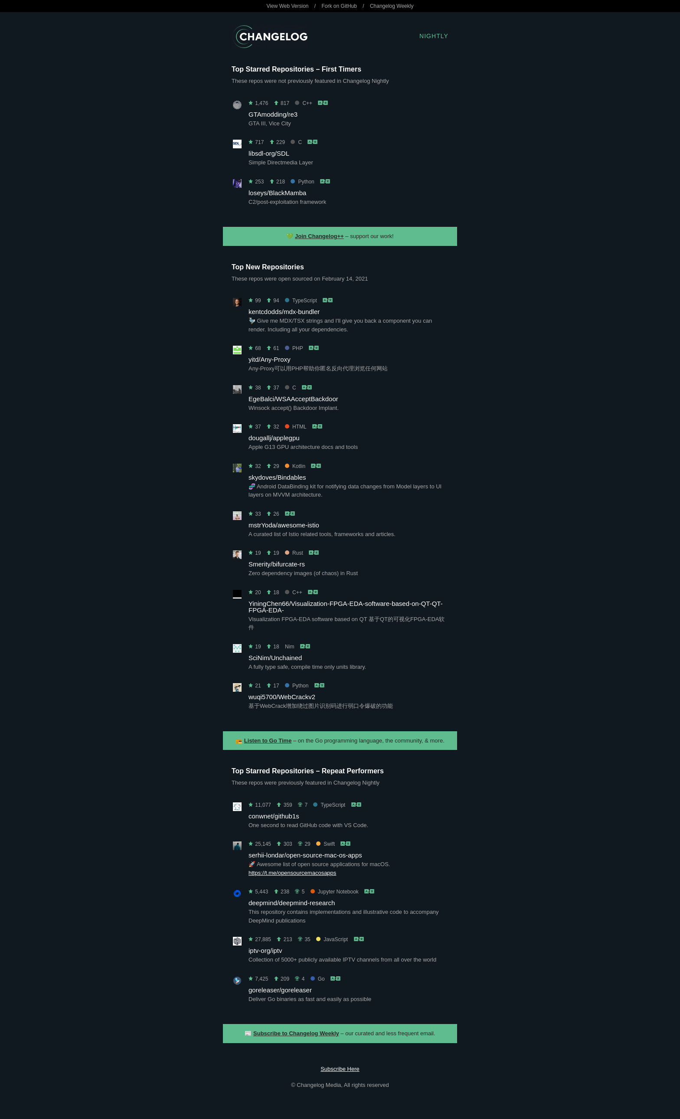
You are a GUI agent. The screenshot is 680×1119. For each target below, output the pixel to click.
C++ (303, 103)
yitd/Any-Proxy (269, 359)
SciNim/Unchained (275, 657)
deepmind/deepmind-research (291, 902)
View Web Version (288, 6)
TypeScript (301, 301)
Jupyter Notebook (335, 892)
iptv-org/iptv (265, 950)
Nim (289, 647)
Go (318, 979)
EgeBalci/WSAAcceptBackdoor (293, 398)
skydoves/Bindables (277, 477)
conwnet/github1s (273, 816)
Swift (325, 844)
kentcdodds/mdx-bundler (284, 311)
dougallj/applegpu (274, 438)
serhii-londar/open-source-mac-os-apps (305, 855)
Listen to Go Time (268, 740)
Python (302, 182)
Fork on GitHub (339, 6)
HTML (295, 427)
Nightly (433, 36)
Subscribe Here (340, 1069)
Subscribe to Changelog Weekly (296, 1033)
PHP (294, 348)
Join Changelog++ (319, 236)
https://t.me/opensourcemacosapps (292, 873)
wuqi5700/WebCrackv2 (281, 696)
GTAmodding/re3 (273, 114)
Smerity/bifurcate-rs (276, 564)
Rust (294, 553)
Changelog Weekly (392, 6)
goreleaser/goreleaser (280, 990)
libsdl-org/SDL (268, 153)
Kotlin (295, 466)
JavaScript (332, 939)
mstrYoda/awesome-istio (283, 525)
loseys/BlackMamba (277, 192)
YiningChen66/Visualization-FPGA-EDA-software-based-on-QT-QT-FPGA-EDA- (345, 607)
